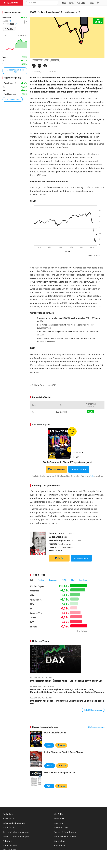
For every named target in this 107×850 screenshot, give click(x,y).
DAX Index (7, 17)
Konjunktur (55, 60)
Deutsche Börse (36, 613)
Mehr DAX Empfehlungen (93, 710)
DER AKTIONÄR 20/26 (55, 732)
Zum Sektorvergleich (12, 99)
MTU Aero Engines (37, 586)
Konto (92, 476)
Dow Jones (53, 579)
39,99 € (49, 765)
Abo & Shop (59, 840)
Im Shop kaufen (78, 469)
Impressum (8, 818)
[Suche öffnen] (29, 3)
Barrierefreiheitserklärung (16, 831)
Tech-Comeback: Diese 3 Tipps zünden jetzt (67, 462)
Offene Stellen (10, 845)
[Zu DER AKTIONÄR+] (81, 3)
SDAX (73, 579)
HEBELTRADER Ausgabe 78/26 (59, 772)
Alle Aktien (59, 813)
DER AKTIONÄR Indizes (65, 836)
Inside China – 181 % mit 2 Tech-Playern (63, 752)
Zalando (33, 617)
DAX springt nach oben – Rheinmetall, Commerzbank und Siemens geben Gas (67, 702)
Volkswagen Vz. (36, 599)
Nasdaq (41, 579)
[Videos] (91, 3)
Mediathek (59, 818)
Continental (34, 590)
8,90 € (49, 745)
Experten (58, 822)
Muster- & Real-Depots (65, 831)
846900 (7, 21)
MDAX (64, 579)
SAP (31, 608)
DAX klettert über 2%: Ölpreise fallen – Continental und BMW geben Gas (66, 680)
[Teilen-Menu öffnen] (34, 66)
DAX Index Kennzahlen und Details (15, 70)
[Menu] (103, 3)
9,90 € (49, 786)
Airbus (32, 595)
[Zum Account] (71, 3)
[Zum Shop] (64, 3)
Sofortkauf (56, 469)
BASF (32, 622)
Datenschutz (9, 827)
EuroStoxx (83, 579)
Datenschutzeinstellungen (16, 836)
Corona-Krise (37, 60)
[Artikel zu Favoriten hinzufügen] (45, 65)
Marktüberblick (61, 827)
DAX (46, 60)
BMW (32, 604)
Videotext (7, 840)
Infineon (33, 626)
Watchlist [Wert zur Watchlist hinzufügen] (10, 29)
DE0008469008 (10, 24)
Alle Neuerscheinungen (96, 727)
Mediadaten (8, 813)
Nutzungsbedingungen (14, 822)
